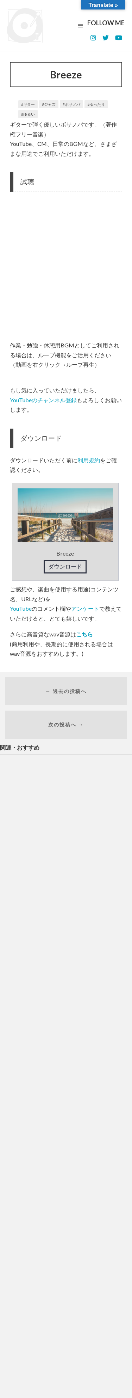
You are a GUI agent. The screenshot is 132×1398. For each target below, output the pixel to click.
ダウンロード (65, 566)
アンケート (85, 608)
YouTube (21, 608)
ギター (29, 104)
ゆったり (97, 104)
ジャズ (50, 104)
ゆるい (29, 114)
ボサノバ (72, 104)
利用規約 (88, 460)
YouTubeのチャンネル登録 (43, 400)
